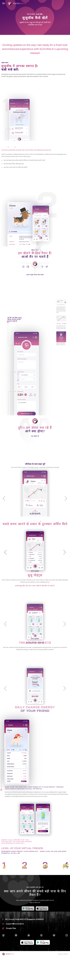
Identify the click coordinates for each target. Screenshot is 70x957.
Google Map (9, 928)
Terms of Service (63, 954)
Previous (5, 552)
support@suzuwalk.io (13, 924)
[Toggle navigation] (3, 3)
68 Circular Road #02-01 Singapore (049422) (23, 919)
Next (64, 552)
